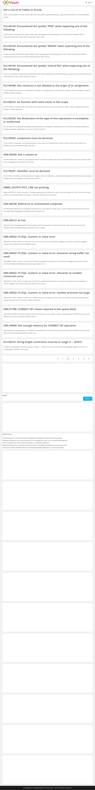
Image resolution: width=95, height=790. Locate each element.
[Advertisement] (47, 378)
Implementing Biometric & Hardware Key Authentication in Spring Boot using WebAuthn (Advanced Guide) (35, 445)
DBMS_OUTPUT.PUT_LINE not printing (26, 187)
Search (5, 395)
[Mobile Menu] (89, 2)
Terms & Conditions (59, 788)
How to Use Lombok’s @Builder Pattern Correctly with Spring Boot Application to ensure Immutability (33, 447)
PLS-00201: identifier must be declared (26, 171)
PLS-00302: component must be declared (28, 138)
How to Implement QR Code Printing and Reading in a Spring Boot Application (26, 443)
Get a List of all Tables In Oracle (22, 9)
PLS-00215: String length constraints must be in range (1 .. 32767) (42, 342)
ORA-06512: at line (14, 220)
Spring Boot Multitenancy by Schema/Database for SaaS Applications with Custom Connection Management (35, 440)
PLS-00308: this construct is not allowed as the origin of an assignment (46, 85)
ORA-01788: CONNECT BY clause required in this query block (39, 309)
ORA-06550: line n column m (20, 154)
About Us (69, 788)
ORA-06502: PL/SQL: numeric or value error (29, 236)
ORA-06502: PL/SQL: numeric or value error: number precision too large (46, 292)
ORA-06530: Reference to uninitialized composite (32, 203)
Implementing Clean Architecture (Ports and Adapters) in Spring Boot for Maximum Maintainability (32, 438)
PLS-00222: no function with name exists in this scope (35, 102)
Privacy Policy (49, 788)
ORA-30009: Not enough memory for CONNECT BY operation (39, 325)
